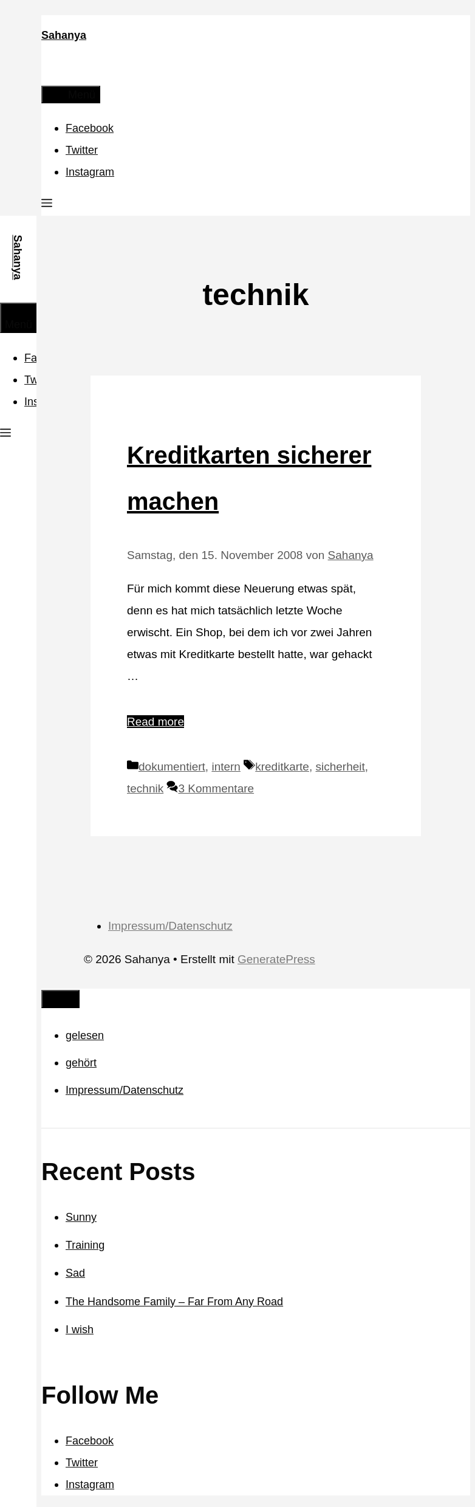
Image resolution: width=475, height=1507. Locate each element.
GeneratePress (276, 959)
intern (226, 766)
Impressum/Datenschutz (170, 925)
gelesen (85, 1035)
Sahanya (63, 35)
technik (145, 788)
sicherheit (339, 766)
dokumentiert (171, 766)
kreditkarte (282, 766)
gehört (81, 1063)
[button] (46, 205)
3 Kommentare (216, 788)
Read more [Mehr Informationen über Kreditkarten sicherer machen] (155, 721)
